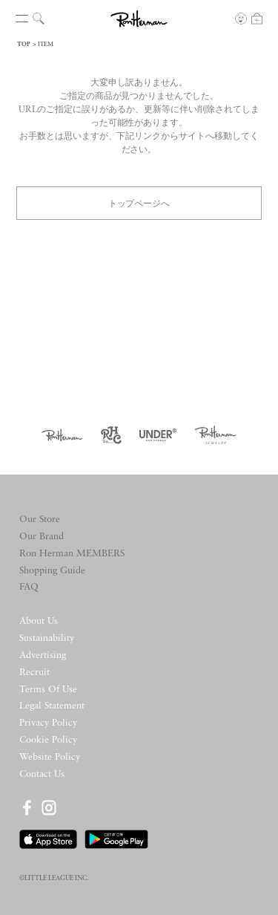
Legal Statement (52, 706)
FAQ (29, 587)
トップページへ (139, 202)
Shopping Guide (52, 571)
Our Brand (41, 536)
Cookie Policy (48, 740)
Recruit (34, 672)
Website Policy (49, 757)
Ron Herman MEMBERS (72, 554)
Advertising (42, 655)
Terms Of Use (48, 689)
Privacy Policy (48, 723)
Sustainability (46, 638)
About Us (38, 621)
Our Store (39, 519)
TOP (23, 45)
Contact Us (41, 774)
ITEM (45, 45)
